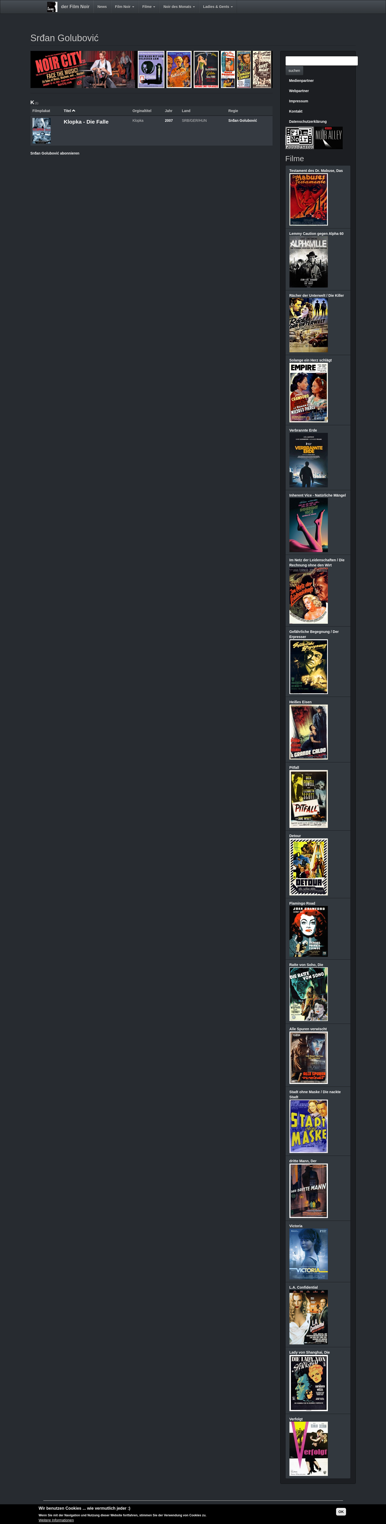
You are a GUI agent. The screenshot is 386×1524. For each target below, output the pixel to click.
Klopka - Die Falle (86, 122)
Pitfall (294, 767)
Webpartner (299, 91)
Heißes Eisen (300, 702)
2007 (169, 120)
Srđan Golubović (242, 120)
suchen (294, 71)
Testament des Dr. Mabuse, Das (316, 171)
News (102, 7)
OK (341, 1512)
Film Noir (124, 7)
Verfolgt (296, 1419)
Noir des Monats (179, 7)
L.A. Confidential (303, 1287)
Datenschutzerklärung (308, 121)
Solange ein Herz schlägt (310, 360)
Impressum (298, 101)
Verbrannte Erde (303, 430)
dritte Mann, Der (303, 1161)
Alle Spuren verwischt (308, 1029)
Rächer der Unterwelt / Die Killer (316, 295)
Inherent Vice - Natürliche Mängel (317, 495)
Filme (148, 7)
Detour (295, 836)
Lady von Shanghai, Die (309, 1352)
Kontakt (295, 111)
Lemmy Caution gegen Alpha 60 (316, 234)
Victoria (295, 1226)
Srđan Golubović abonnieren (54, 153)
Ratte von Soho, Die (306, 965)
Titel (70, 111)
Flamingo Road (302, 903)
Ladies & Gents (218, 7)
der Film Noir (75, 6)
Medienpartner (301, 81)
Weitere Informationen (56, 1520)
